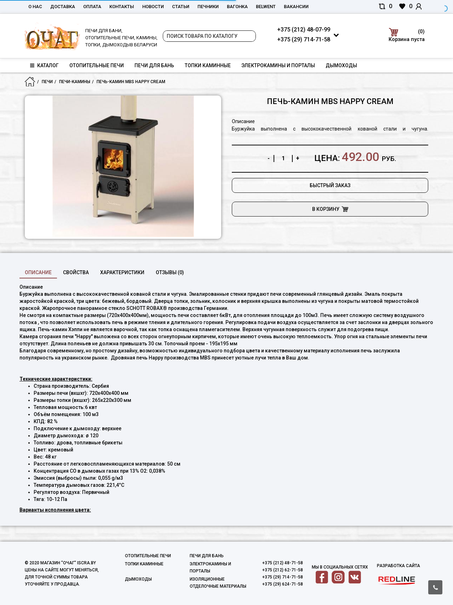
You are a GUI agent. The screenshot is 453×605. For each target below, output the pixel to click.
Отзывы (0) (170, 272)
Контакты (121, 6)
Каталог (44, 65)
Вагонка (237, 6)
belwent (266, 6)
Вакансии (296, 6)
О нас (35, 6)
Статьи (180, 6)
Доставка (62, 6)
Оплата (92, 6)
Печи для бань (154, 65)
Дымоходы (341, 65)
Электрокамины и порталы (278, 65)
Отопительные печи (96, 65)
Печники (208, 6)
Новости (153, 6)
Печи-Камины (74, 81)
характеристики (122, 272)
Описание (38, 272)
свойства (76, 272)
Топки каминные (208, 65)
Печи (47, 81)
